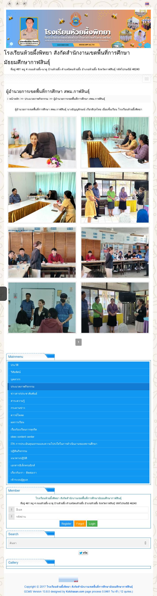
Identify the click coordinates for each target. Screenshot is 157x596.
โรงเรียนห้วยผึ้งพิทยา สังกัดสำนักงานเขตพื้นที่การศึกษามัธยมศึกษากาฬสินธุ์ (90, 587)
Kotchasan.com (75, 591)
